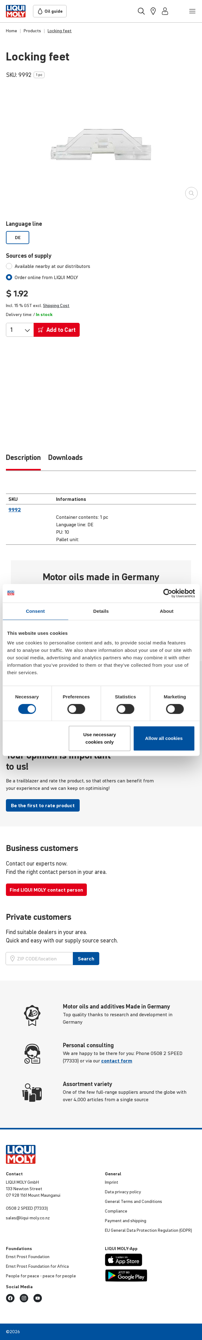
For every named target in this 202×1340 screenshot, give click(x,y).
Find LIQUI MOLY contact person (46, 889)
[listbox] (101, 237)
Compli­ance (116, 1211)
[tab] (48, 266)
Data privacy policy (123, 1192)
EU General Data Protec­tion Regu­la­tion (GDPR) (148, 1230)
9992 (14, 509)
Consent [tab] (35, 611)
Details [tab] (101, 611)
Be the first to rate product (43, 805)
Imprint (111, 1182)
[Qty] (15, 329)
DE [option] (18, 237)
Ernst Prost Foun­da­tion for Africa (37, 1266)
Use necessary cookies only (99, 738)
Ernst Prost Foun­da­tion (27, 1256)
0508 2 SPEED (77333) (27, 1208)
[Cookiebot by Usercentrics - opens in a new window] (167, 593)
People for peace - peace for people (41, 1276)
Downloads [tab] (65, 457)
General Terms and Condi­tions (133, 1201)
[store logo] (15, 11)
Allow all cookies (164, 738)
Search (86, 958)
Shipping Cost (56, 305)
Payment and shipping (125, 1221)
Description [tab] (23, 457)
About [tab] (167, 611)
